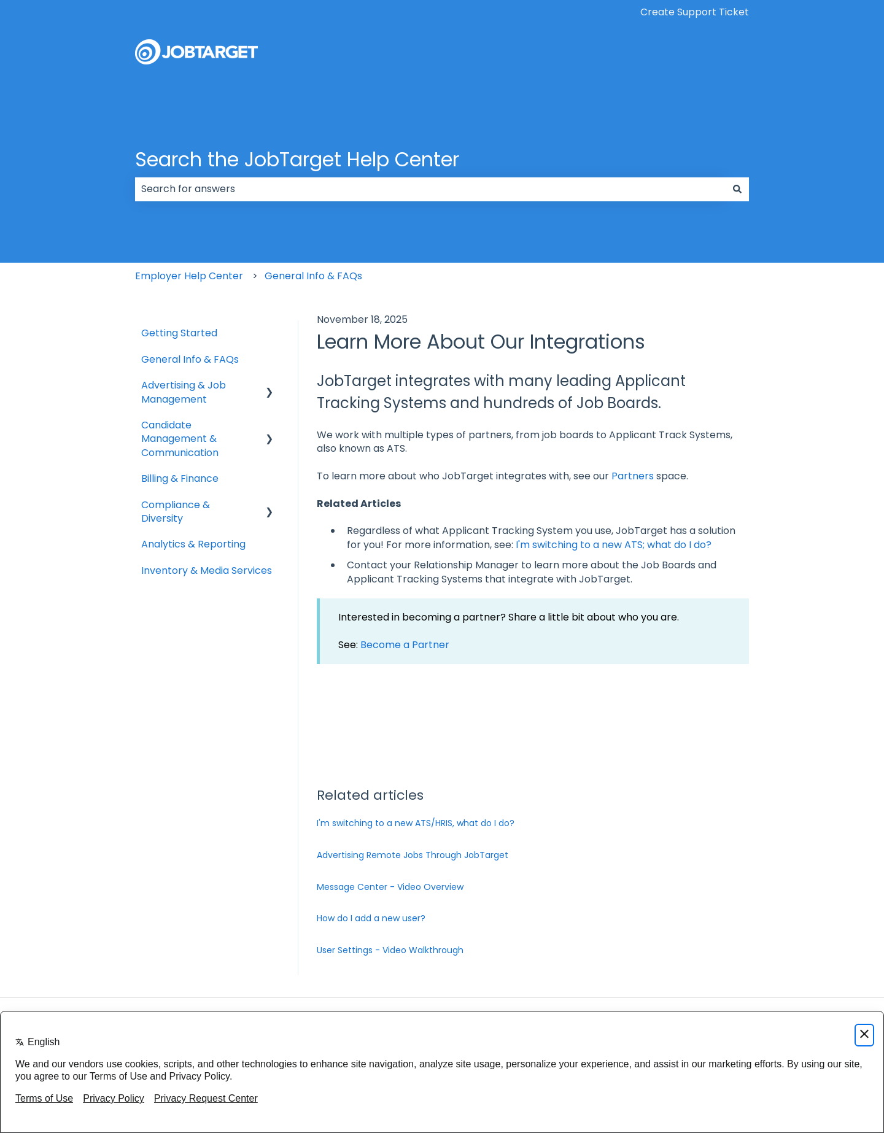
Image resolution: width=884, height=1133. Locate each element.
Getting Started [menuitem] (179, 333)
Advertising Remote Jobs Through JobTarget (412, 855)
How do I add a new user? (371, 918)
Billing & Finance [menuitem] (180, 478)
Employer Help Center (189, 276)
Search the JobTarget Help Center (297, 159)
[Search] (737, 189)
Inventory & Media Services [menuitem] (206, 570)
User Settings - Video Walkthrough (390, 950)
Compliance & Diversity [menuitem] (175, 511)
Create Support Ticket (694, 12)
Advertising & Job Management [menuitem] (183, 392)
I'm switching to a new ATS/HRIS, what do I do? (415, 823)
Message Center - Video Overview (390, 887)
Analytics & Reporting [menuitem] (193, 544)
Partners (633, 476)
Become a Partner (404, 645)
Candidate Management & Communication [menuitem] (180, 439)
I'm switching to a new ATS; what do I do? (613, 545)
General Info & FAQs (313, 276)
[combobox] (430, 189)
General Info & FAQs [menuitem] (190, 359)
